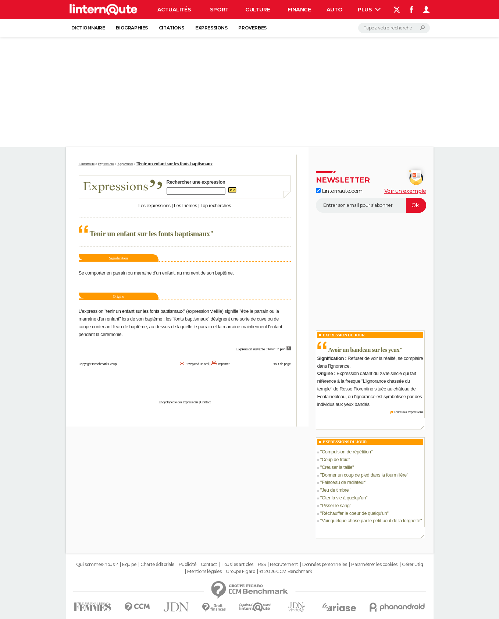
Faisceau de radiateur (343, 482)
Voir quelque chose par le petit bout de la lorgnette (371, 520)
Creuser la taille (337, 467)
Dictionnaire (88, 28)
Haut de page (281, 364)
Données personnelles (324, 564)
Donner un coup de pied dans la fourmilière (364, 475)
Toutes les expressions (408, 412)
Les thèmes (185, 205)
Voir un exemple (405, 191)
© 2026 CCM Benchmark (285, 571)
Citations (171, 28)
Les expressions (154, 205)
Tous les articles (237, 564)
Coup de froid (335, 459)
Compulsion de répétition (346, 451)
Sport (219, 9)
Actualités (174, 9)
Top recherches (215, 205)
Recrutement (284, 564)
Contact (205, 402)
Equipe (129, 564)
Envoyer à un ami (196, 364)
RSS (262, 564)
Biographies (131, 28)
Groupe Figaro (240, 571)
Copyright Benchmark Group (98, 364)
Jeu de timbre (335, 490)
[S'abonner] (371, 205)
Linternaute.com (339, 191)
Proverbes (252, 28)
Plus (369, 9)
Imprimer (223, 364)
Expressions (211, 28)
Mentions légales (204, 571)
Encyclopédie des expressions (178, 402)
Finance (299, 9)
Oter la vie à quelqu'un (344, 497)
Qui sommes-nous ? (97, 564)
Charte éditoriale (157, 564)
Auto (334, 9)
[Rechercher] (394, 28)
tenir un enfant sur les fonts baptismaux (144, 311)
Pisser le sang (336, 505)
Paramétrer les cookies (374, 564)
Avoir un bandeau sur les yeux (364, 350)
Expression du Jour (344, 335)
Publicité (187, 564)
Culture (257, 9)
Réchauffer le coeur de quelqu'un (354, 513)
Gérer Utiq (412, 564)
